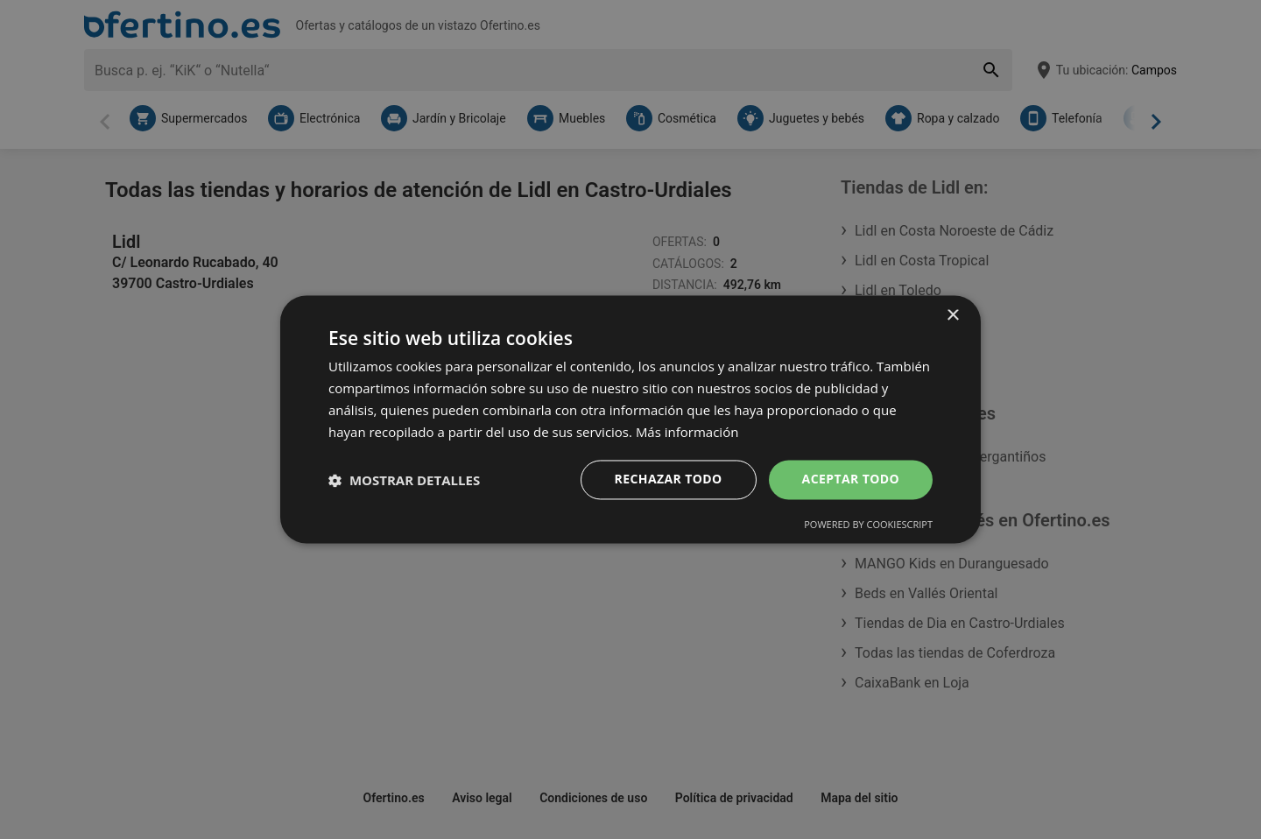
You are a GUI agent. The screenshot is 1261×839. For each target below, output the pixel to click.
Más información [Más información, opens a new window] (687, 432)
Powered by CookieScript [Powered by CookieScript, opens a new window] (868, 525)
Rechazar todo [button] (668, 479)
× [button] (952, 315)
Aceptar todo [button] (850, 479)
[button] (404, 480)
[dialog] (630, 419)
